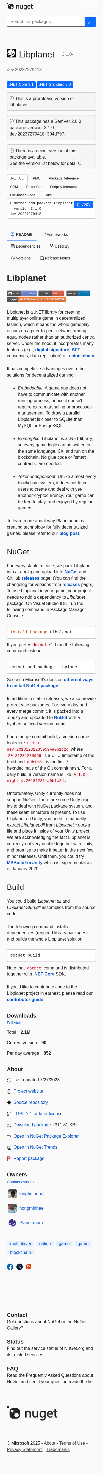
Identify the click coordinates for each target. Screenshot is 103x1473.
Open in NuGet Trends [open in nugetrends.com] (35, 1147)
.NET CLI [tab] (17, 178)
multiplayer (20, 1243)
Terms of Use (72, 1443)
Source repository (30, 1102)
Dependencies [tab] (25, 246)
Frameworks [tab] (55, 234)
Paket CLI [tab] (33, 187)
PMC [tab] (36, 178)
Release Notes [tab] (55, 258)
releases (30, 578)
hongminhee (32, 1208)
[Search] (90, 22)
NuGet (71, 572)
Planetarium (31, 1222)
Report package (28, 1158)
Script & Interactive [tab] (64, 187)
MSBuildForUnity (25, 862)
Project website (28, 1091)
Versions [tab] (21, 258)
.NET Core (43, 974)
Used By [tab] (59, 246)
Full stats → (17, 1023)
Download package (32, 1125)
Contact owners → (22, 1182)
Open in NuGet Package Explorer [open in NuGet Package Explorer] (46, 1136)
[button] (83, 204)
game (64, 1243)
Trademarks (58, 1449)
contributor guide (25, 999)
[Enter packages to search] (46, 22)
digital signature (52, 349)
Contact (17, 1315)
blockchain (82, 355)
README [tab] (21, 234)
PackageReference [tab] (64, 178)
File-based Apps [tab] (22, 195)
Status (15, 1342)
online (45, 1243)
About (49, 1443)
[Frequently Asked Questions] (12, 1369)
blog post (69, 533)
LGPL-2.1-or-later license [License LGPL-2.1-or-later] (38, 1113)
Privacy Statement (25, 1449)
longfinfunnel (32, 1193)
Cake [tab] (48, 195)
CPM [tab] (14, 187)
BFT (76, 349)
